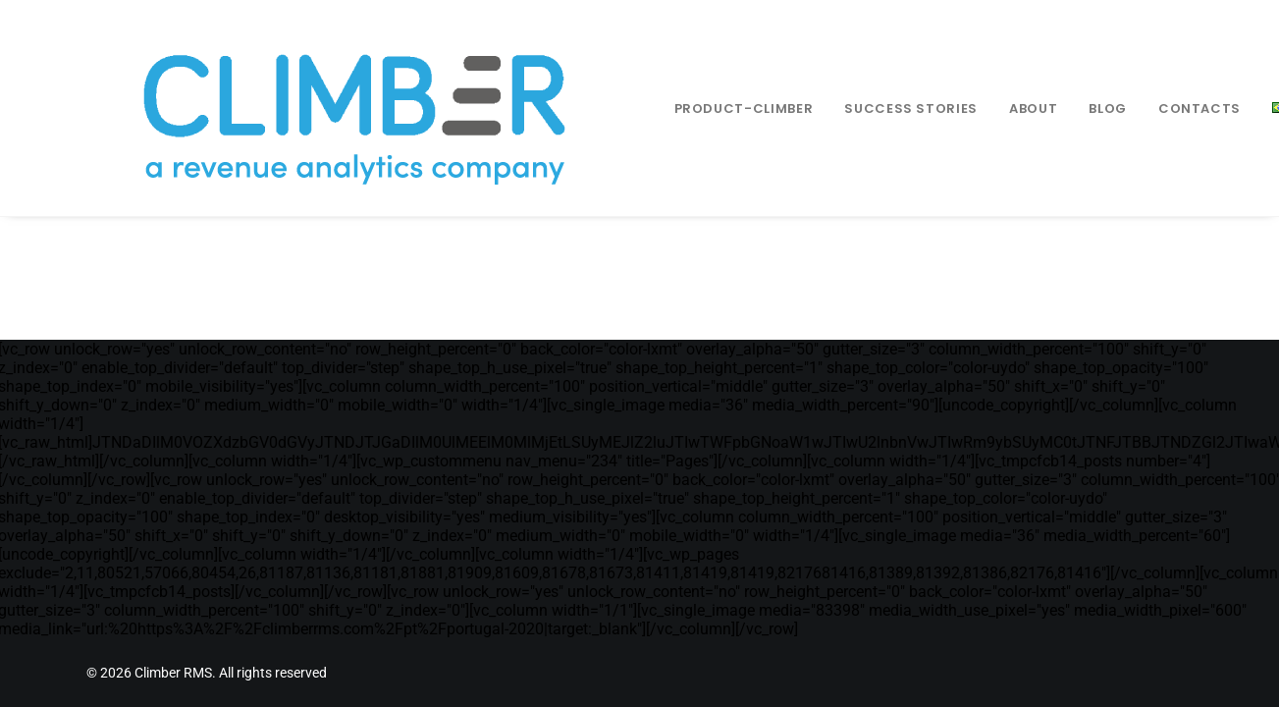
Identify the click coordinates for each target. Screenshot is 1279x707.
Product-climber (703, 108)
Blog (1066, 108)
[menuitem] (702, 108)
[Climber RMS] (326, 108)
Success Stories (869, 108)
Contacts (1158, 108)
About (992, 108)
